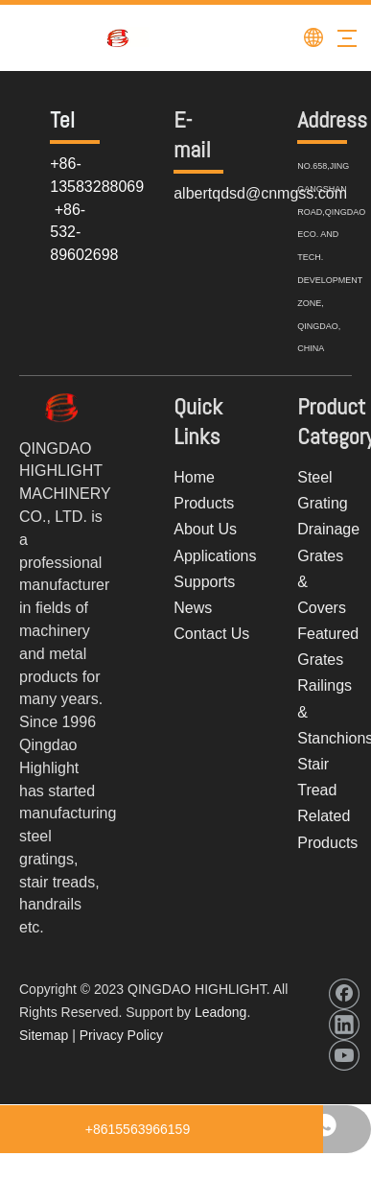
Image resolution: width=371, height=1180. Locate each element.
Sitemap (43, 1035)
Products (204, 503)
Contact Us (211, 633)
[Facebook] (344, 994)
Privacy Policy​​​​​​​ (121, 1035)
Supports (204, 582)
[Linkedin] (344, 1024)
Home (194, 477)
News (193, 608)
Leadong (221, 1012)
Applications (215, 556)
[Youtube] (344, 1055)
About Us (205, 529)
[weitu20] (61, 407)
